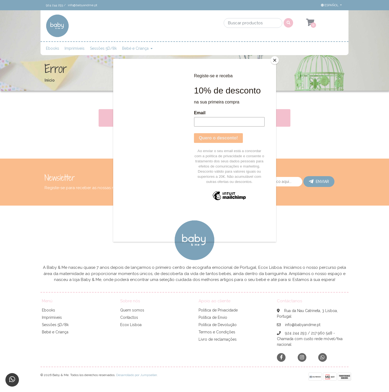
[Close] (275, 60)
